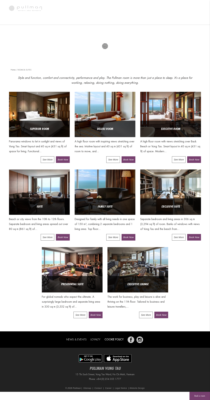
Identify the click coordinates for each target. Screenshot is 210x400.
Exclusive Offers (157, 21)
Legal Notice (121, 388)
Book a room (199, 396)
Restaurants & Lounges (67, 21)
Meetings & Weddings (98, 21)
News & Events (76, 339)
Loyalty (95, 339)
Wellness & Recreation (129, 21)
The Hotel (18, 21)
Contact (98, 388)
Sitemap (87, 388)
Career (108, 388)
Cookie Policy (114, 339)
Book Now (63, 159)
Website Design (137, 388)
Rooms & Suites (38, 21)
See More (47, 159)
